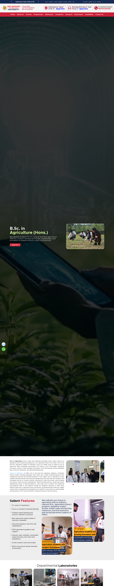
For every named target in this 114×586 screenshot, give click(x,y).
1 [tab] (71, 484)
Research (69, 14)
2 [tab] (73, 484)
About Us (20, 14)
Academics (59, 14)
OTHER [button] (69, 1)
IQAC (46, 1)
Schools (28, 14)
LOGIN (55, 1)
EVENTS (51, 1)
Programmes (38, 14)
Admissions (49, 14)
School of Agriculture (16, 473)
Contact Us (99, 14)
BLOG (94, 1)
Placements (78, 14)
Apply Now (15, 245)
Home (13, 14)
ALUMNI (65, 1)
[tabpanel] (83, 471)
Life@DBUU (89, 14)
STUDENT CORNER (87, 1)
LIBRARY (99, 1)
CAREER (60, 1)
